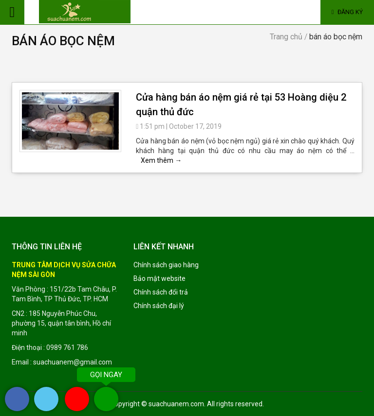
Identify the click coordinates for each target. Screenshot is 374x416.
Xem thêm (161, 160)
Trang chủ (286, 36)
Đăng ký (347, 12)
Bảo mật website (159, 278)
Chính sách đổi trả (160, 292)
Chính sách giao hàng (166, 265)
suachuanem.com (176, 404)
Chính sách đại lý (158, 306)
